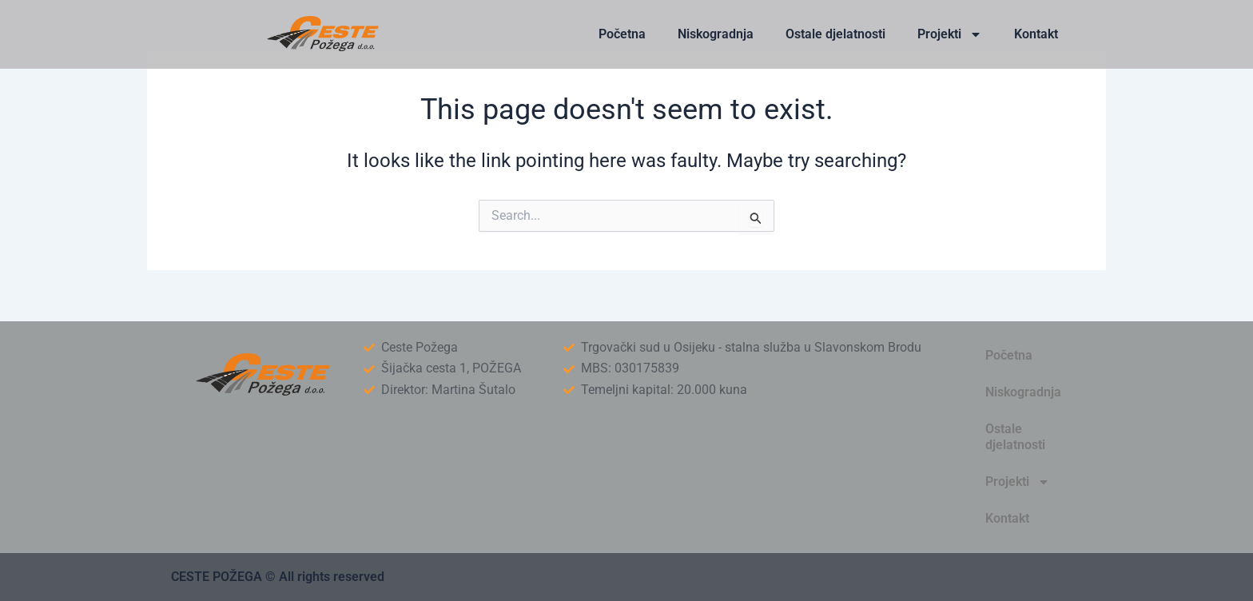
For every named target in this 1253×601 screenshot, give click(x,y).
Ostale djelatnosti (835, 34)
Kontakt (1036, 34)
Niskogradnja (716, 34)
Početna (622, 34)
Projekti (949, 34)
